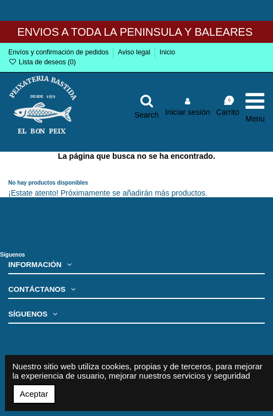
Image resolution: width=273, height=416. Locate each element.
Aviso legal (135, 52)
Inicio (168, 52)
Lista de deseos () (42, 62)
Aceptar (34, 393)
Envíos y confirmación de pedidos (59, 52)
